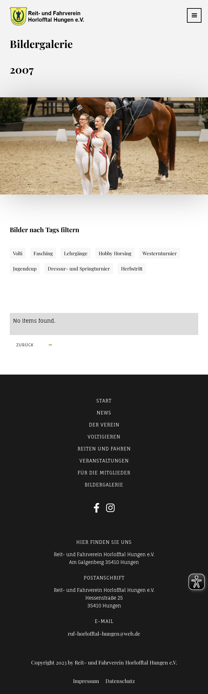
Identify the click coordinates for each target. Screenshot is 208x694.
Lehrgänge (76, 253)
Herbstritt (131, 268)
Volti (17, 253)
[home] (42, 16)
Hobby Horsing (115, 253)
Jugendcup (25, 268)
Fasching (43, 253)
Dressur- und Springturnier (79, 268)
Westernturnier (159, 253)
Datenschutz (120, 681)
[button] (194, 15)
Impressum (86, 681)
